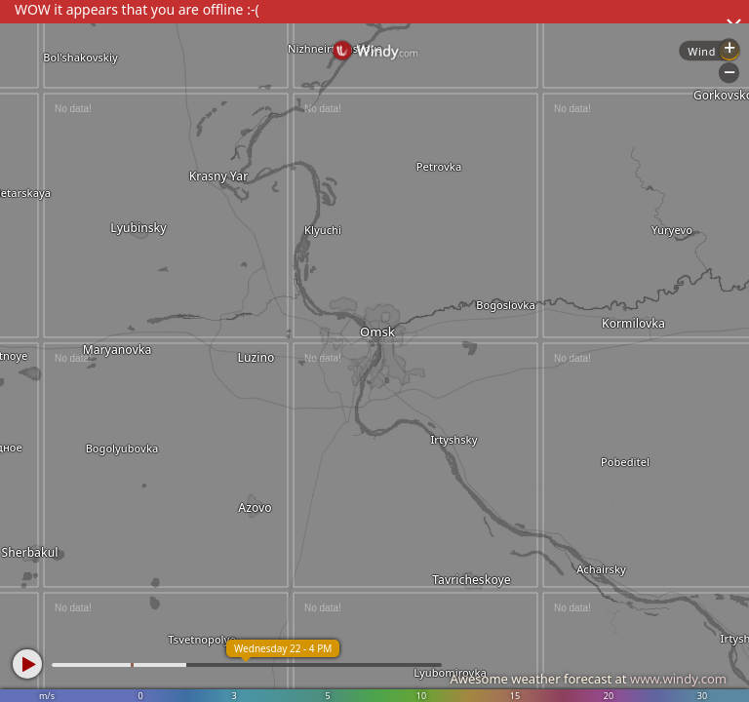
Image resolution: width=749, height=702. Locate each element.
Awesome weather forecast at (588, 678)
